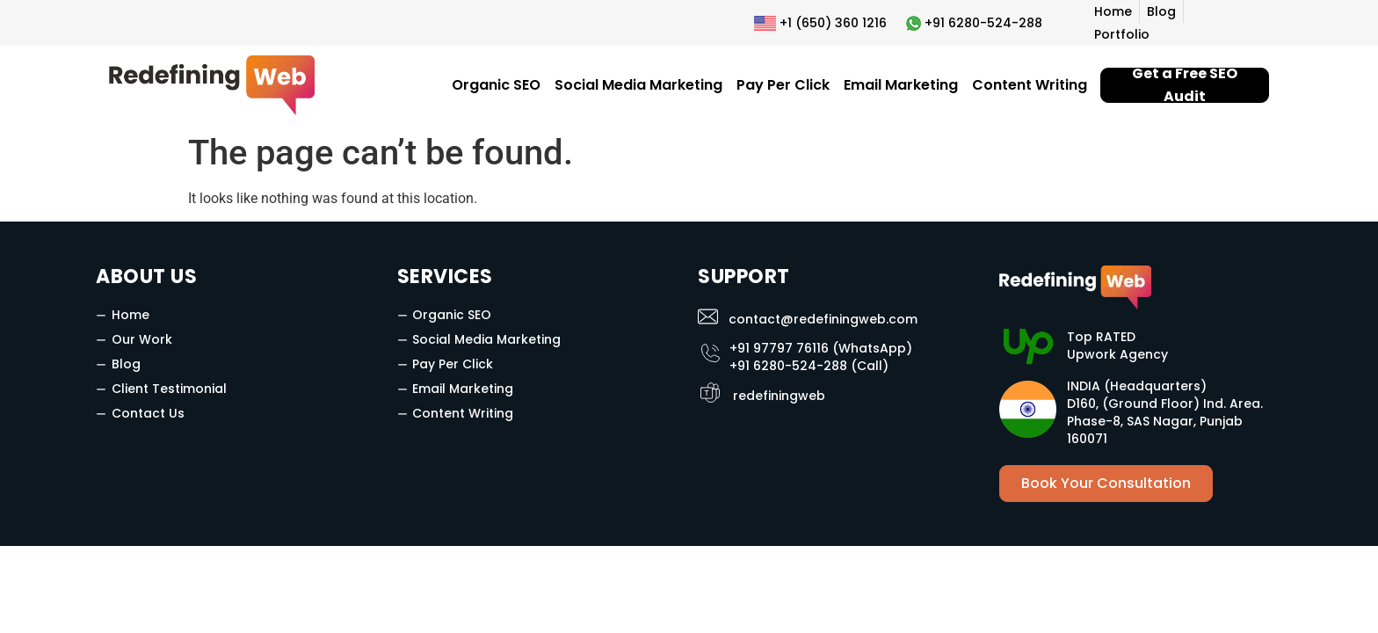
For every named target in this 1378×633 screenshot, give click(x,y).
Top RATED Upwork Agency (1117, 345)
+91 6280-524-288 (983, 23)
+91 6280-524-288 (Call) (808, 366)
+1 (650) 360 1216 (833, 23)
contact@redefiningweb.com (823, 319)
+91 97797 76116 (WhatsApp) (820, 348)
